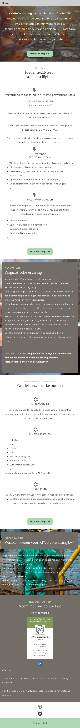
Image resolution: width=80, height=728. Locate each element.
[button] (76, 3)
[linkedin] (40, 664)
